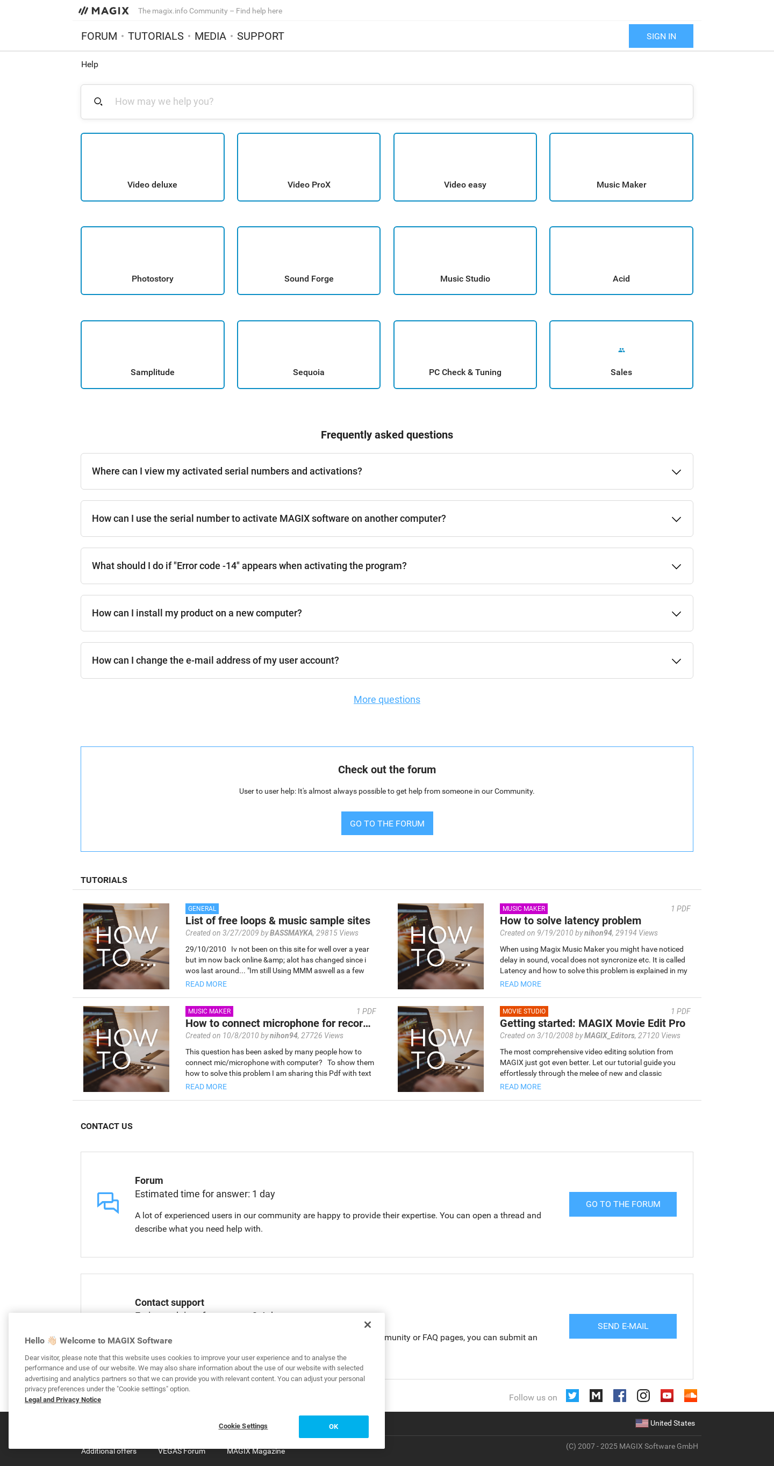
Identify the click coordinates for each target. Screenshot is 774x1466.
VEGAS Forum (181, 1451)
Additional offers (109, 1451)
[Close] (367, 1324)
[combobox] (393, 101)
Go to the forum (623, 1204)
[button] (387, 471)
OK (333, 1426)
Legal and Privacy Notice (63, 1400)
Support (260, 36)
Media (210, 36)
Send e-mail (623, 1326)
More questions (387, 699)
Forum (99, 36)
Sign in (661, 36)
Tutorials (156, 36)
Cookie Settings (243, 1426)
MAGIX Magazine (256, 1451)
